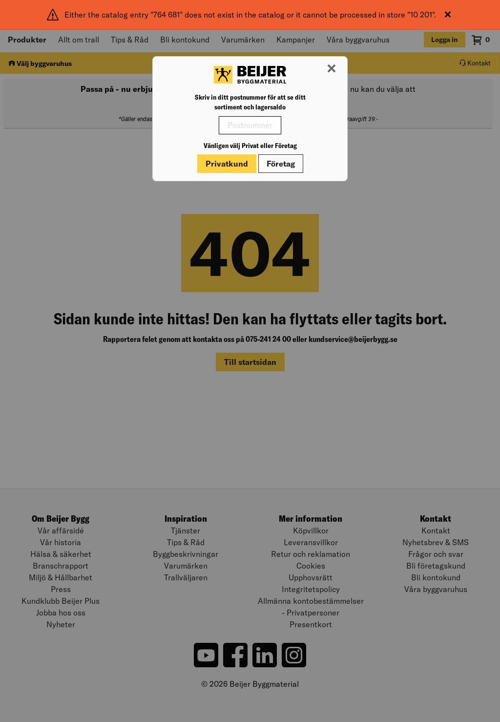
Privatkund (227, 164)
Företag (281, 164)
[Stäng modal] (331, 69)
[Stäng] (448, 15)
